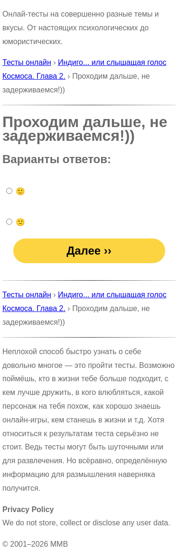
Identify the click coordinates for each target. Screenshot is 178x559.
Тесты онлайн (26, 62)
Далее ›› (89, 250)
